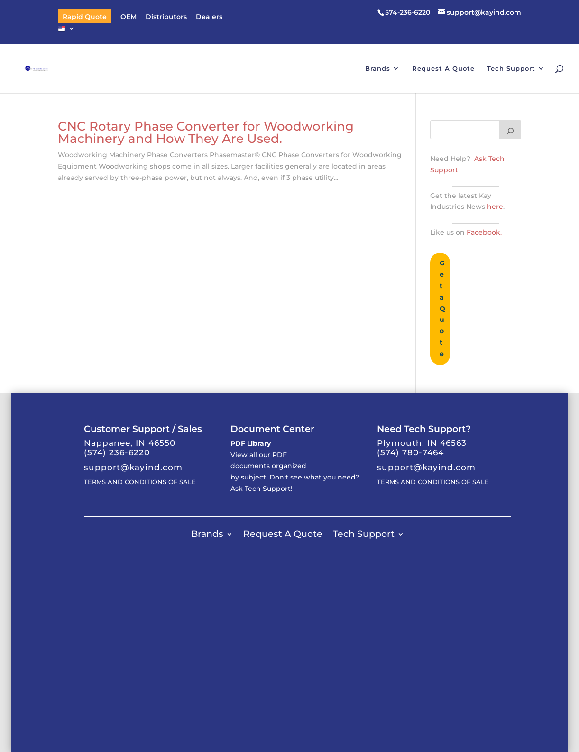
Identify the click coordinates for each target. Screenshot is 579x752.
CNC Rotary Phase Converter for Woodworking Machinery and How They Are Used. (206, 132)
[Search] (510, 129)
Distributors (166, 17)
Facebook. (484, 232)
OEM (128, 17)
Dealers (209, 17)
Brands (377, 68)
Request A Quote (443, 68)
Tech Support (511, 68)
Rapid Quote (85, 17)
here (494, 206)
